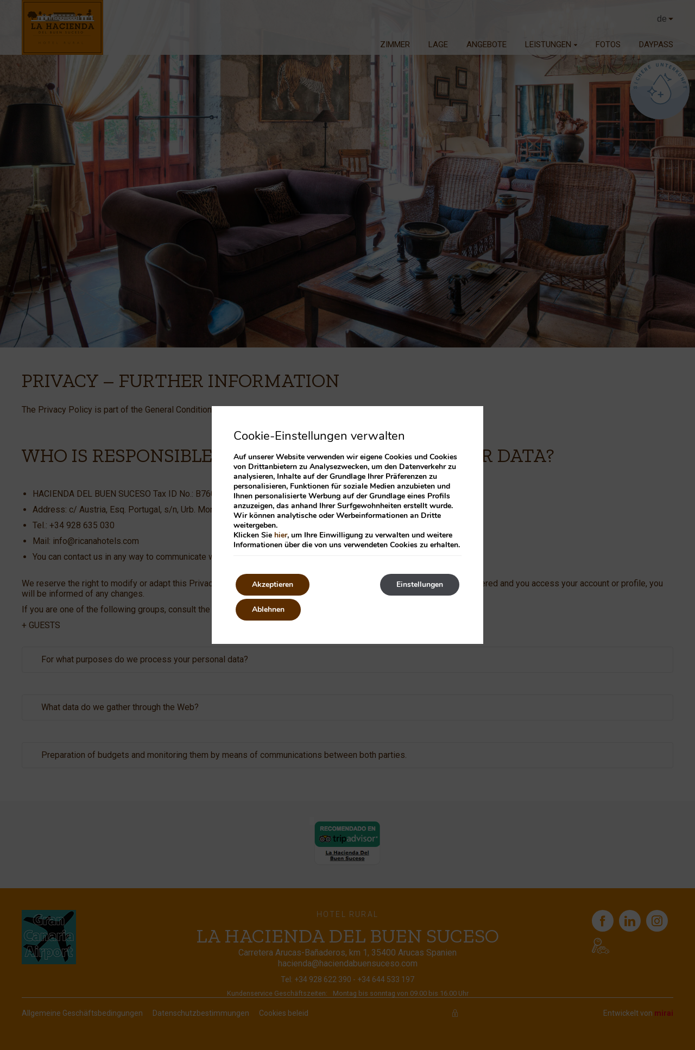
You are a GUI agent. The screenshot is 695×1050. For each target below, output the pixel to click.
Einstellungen (419, 584)
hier (280, 535)
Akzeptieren (272, 584)
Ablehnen (268, 609)
